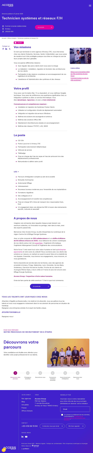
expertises (39, 243)
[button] (4, 450)
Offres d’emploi (27, 411)
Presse (24, 408)
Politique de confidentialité (54, 443)
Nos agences (26, 398)
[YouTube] (26, 437)
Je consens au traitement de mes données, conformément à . (77, 417)
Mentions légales (41, 443)
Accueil (4, 38)
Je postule (41, 27)
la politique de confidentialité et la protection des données (74, 418)
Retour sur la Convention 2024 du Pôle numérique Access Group (80, 74)
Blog (23, 402)
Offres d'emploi (11, 38)
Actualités (25, 405)
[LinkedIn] (22, 437)
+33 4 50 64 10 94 (30, 426)
